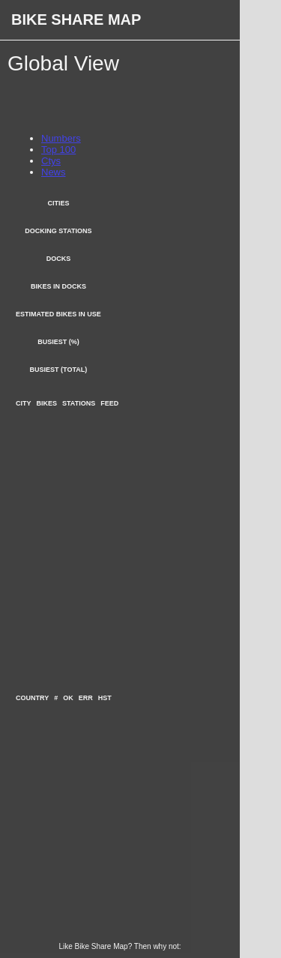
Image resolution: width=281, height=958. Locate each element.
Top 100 (58, 149)
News (53, 172)
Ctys (51, 160)
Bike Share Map (76, 19)
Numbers (61, 138)
